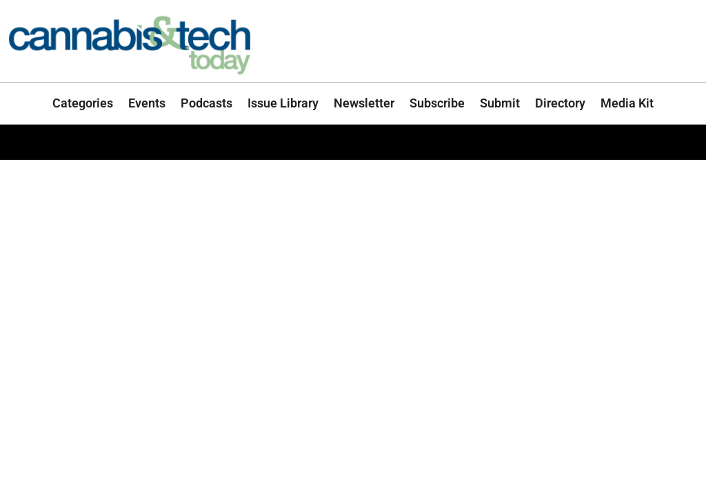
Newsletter (364, 103)
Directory (560, 103)
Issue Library (283, 103)
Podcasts (206, 103)
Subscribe (437, 103)
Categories (82, 103)
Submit (500, 103)
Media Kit (627, 103)
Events (146, 103)
